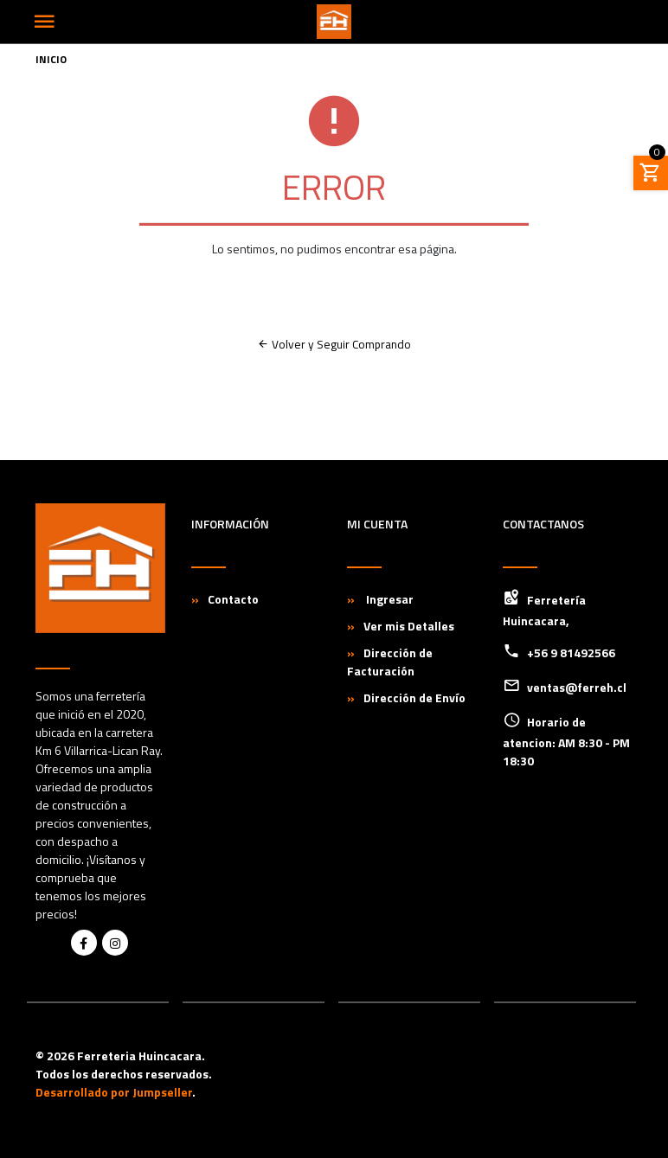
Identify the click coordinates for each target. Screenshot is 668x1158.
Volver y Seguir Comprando (334, 344)
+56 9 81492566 (571, 652)
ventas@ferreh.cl (576, 687)
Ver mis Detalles (408, 626)
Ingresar (388, 599)
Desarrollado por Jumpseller (113, 1092)
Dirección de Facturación (390, 661)
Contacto (233, 599)
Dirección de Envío (414, 697)
